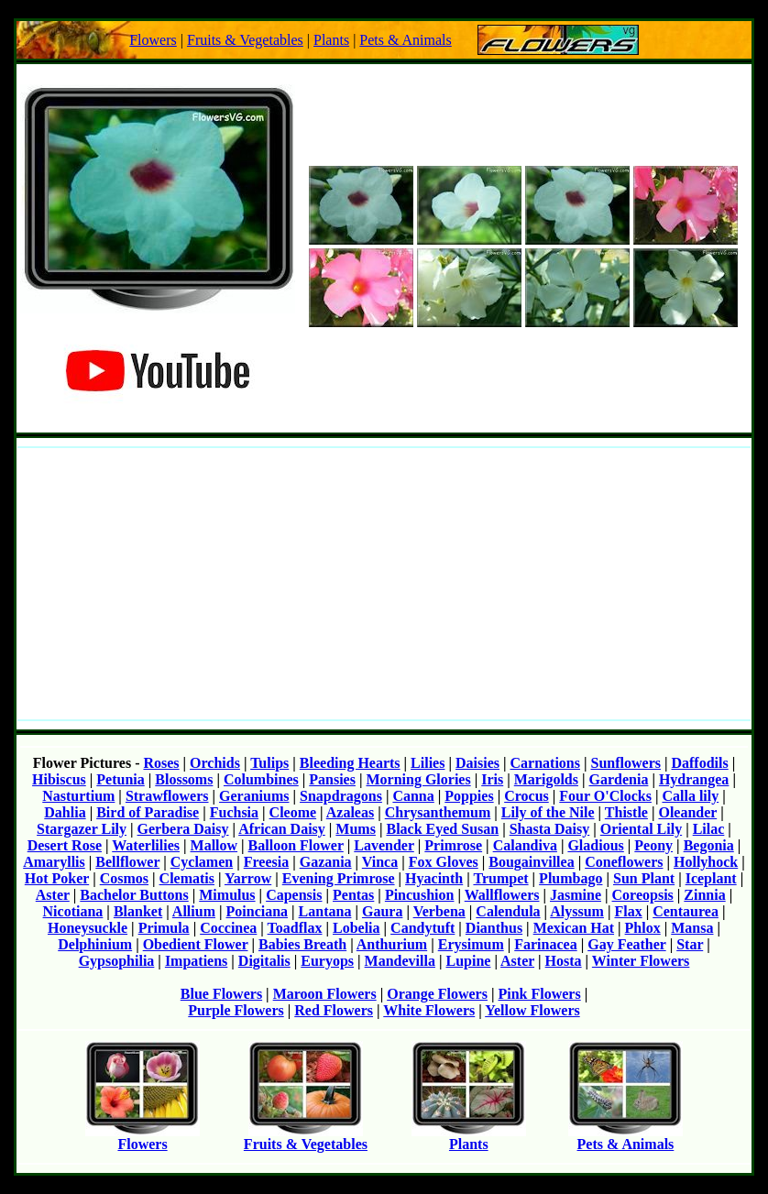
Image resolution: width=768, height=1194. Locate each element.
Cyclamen (201, 862)
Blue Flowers (221, 994)
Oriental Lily (641, 829)
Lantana (325, 911)
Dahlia (64, 812)
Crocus (526, 796)
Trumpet (500, 878)
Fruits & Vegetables (245, 40)
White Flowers (429, 1010)
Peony (653, 845)
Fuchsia (234, 812)
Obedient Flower (195, 944)
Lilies (427, 763)
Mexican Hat (573, 928)
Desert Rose (64, 845)
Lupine (467, 961)
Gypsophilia (117, 961)
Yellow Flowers (532, 1010)
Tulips (269, 763)
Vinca (380, 862)
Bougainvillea (531, 862)
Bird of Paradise (147, 812)
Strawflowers (167, 796)
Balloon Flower (296, 845)
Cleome (293, 812)
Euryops (327, 961)
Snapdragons (341, 796)
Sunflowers (626, 763)
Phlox (643, 928)
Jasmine (575, 895)
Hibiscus (59, 779)
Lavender (383, 845)
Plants (331, 40)
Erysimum (471, 944)
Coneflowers (624, 862)
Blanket (138, 911)
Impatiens (196, 961)
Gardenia (619, 779)
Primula (164, 928)
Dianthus (494, 928)
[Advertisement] (384, 583)
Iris (492, 779)
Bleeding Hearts (350, 763)
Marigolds (546, 779)
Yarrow (248, 878)
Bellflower (127, 862)
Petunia (120, 779)
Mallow (214, 845)
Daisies (477, 763)
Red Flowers (333, 1010)
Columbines (261, 779)
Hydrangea (694, 779)
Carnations (545, 763)
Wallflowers (502, 895)
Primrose (453, 845)
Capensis (294, 895)
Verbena (439, 911)
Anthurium (392, 944)
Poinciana (257, 911)
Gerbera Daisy (183, 829)
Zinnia (704, 895)
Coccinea (228, 928)
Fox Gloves (443, 862)
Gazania (326, 862)
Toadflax (295, 928)
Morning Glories (418, 779)
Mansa (692, 928)
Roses (161, 763)
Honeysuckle (87, 928)
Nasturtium (78, 796)
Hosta (563, 961)
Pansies (332, 779)
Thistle (626, 812)
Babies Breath (302, 944)
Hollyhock (706, 862)
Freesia (266, 862)
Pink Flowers (539, 994)
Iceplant (711, 878)
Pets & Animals (405, 40)
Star (689, 944)
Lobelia (356, 928)
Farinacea (545, 944)
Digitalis (264, 961)
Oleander (687, 812)
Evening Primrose (338, 878)
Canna (412, 796)
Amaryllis (54, 862)
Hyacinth (434, 878)
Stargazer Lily (81, 829)
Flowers (153, 40)
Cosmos (124, 878)
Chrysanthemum (438, 812)
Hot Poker (57, 878)
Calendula (508, 911)
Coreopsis (643, 895)
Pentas (353, 895)
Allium (193, 911)
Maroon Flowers (325, 994)
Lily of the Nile (548, 812)
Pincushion (420, 895)
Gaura (382, 911)
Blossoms (184, 779)
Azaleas (350, 812)
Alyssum (577, 911)
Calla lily (690, 796)
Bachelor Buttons (134, 895)
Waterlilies (146, 845)
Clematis (186, 878)
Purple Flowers (235, 1010)
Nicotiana (73, 911)
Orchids (215, 763)
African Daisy (281, 829)
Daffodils (699, 763)
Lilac (709, 829)
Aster (53, 895)
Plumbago (570, 878)
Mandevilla (400, 961)
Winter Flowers (641, 961)
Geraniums (254, 796)
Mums (355, 829)
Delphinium (95, 944)
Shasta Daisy (550, 829)
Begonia (709, 845)
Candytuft (422, 928)
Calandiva (525, 845)
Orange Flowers (437, 994)
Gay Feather (626, 944)
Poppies (468, 796)
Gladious (595, 845)
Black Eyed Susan (442, 829)
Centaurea (686, 911)
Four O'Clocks (605, 796)
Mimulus (227, 895)
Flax (628, 911)
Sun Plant (644, 878)
